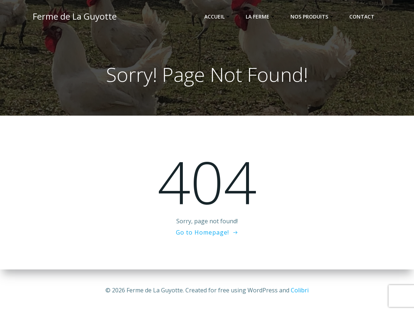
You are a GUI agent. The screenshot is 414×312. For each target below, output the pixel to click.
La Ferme (261, 16)
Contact (361, 16)
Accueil (217, 16)
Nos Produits (312, 16)
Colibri (300, 290)
